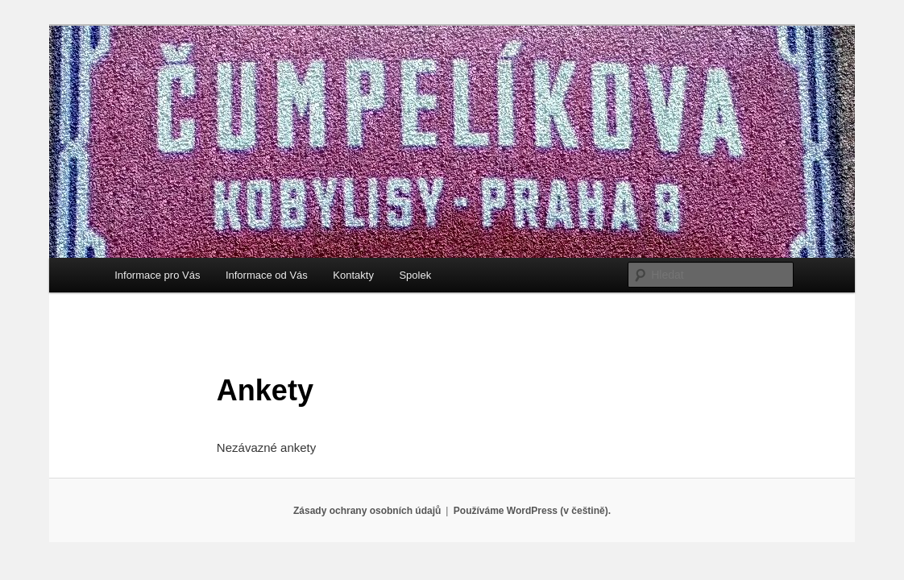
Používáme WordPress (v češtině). (532, 510)
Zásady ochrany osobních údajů (367, 510)
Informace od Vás (267, 275)
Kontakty (353, 275)
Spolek (415, 275)
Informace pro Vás (157, 275)
